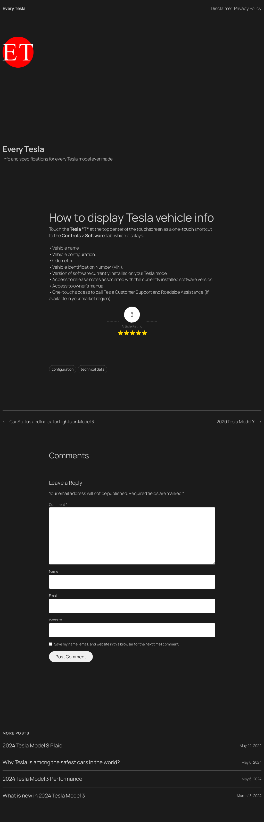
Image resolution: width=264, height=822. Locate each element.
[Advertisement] (132, 106)
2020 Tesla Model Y (235, 421)
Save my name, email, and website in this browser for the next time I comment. (116, 644)
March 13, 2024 (249, 795)
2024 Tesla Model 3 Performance (42, 779)
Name (54, 571)
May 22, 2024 (250, 745)
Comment (58, 504)
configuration (63, 369)
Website (55, 619)
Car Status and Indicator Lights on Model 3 (52, 421)
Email (53, 595)
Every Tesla (14, 8)
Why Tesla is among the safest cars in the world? (61, 762)
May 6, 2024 (251, 762)
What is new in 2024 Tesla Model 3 (44, 796)
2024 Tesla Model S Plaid (32, 745)
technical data (92, 369)
